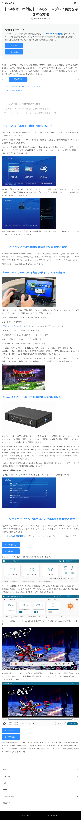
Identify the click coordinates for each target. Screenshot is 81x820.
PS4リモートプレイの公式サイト (16, 326)
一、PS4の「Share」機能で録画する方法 (22, 104)
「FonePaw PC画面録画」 (53, 33)
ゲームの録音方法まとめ (14, 90)
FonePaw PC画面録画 (15, 536)
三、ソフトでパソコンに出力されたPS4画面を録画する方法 (30, 113)
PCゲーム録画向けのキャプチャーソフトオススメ (24, 86)
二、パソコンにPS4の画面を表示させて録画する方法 (27, 108)
